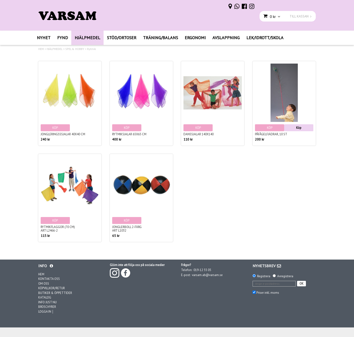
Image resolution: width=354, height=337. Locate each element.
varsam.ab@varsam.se (207, 275)
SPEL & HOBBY (74, 49)
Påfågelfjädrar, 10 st (271, 134)
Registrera (263, 276)
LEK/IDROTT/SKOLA (264, 37)
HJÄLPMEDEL (87, 37)
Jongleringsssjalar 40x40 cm (63, 134)
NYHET (43, 37)
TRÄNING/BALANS (160, 37)
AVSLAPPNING (226, 37)
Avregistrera (285, 276)
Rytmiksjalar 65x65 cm (129, 134)
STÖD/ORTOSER (121, 37)
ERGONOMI (195, 37)
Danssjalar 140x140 (198, 134)
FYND (62, 37)
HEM (41, 49)
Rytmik (91, 49)
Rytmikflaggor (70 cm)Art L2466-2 (58, 229)
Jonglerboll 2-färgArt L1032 (127, 229)
